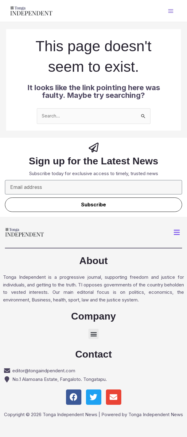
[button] (177, 232)
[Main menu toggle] (170, 10)
